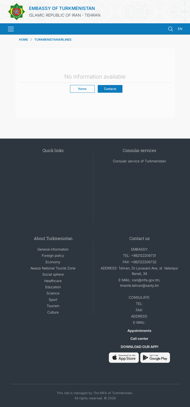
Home (82, 89)
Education (53, 287)
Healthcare (53, 281)
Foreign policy (53, 255)
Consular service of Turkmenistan (139, 161)
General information (53, 249)
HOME (23, 39)
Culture (53, 312)
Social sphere (53, 274)
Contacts (110, 89)
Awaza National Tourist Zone (52, 268)
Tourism (53, 306)
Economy (53, 262)
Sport (53, 299)
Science (53, 293)
